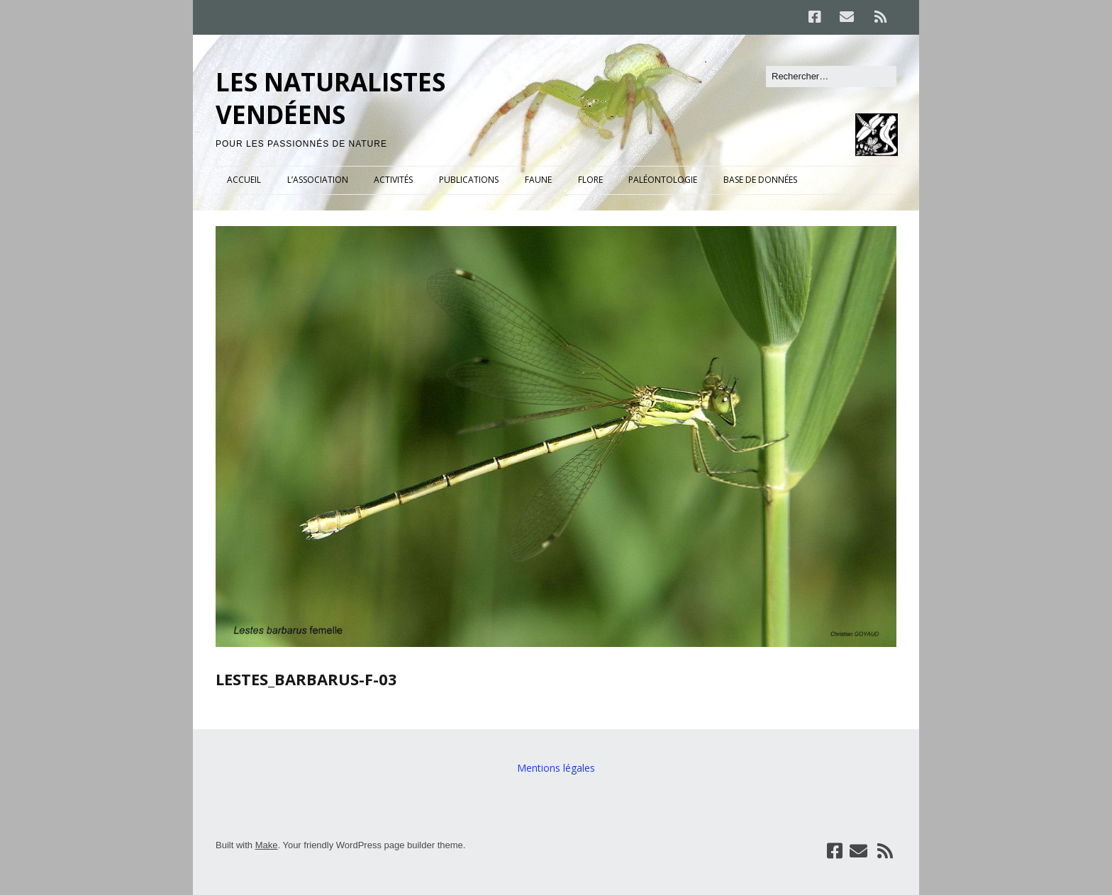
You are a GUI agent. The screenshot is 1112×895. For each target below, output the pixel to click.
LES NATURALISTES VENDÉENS (330, 98)
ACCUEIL (244, 180)
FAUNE (538, 180)
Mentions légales (556, 768)
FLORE (590, 180)
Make (266, 845)
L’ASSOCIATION (317, 180)
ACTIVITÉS (393, 180)
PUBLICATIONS (469, 180)
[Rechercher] (831, 76)
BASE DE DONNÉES (760, 180)
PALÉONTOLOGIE (662, 180)
